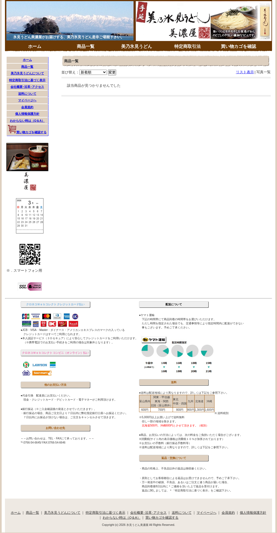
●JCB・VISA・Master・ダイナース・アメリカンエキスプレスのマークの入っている (73, 329)
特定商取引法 (187, 46)
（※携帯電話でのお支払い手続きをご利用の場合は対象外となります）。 (67, 342)
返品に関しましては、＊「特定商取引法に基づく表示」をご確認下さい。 (186, 490)
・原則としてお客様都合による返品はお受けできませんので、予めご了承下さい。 (190, 478)
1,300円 (199, 409)
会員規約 (27, 107)
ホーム (34, 46)
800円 (180, 409)
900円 (190, 409)
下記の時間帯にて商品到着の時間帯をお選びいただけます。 (177, 319)
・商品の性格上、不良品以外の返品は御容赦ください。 (173, 468)
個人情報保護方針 (27, 113)
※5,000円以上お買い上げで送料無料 (161, 417)
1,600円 (209, 409)
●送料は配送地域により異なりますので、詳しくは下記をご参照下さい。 (184, 392)
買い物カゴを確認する (27, 129)
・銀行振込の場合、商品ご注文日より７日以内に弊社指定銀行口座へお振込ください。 (74, 413)
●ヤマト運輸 (146, 315)
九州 (190, 401)
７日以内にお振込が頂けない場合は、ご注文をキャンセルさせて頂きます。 (69, 417)
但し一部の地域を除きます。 (158, 421)
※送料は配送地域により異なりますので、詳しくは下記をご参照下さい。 (184, 447)
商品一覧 (85, 46)
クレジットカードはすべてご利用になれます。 (51, 334)
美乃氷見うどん (136, 46)
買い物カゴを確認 (238, 46)
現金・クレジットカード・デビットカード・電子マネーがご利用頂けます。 (69, 399)
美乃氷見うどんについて (27, 73)
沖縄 (209, 401)
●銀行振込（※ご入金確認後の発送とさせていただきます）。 (59, 408)
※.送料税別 (221, 413)
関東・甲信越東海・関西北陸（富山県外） (162, 401)
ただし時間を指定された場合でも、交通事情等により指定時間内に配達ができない (191, 323)
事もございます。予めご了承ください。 (165, 327)
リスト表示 (245, 72)
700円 (161, 409)
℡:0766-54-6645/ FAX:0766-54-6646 (43, 442)
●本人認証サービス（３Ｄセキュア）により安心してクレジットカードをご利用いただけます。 (79, 338)
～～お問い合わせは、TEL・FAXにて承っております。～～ (57, 438)
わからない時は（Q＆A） (27, 120)
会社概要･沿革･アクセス (27, 86)
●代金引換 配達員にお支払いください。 (46, 395)
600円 (145, 409)
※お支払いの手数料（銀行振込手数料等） (165, 443)
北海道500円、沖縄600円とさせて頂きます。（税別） (174, 425)
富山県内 (144, 401)
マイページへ (27, 100)
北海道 (199, 401)
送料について (27, 93)
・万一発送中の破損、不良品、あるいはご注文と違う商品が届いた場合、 (184, 482)
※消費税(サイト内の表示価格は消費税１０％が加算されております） (182, 438)
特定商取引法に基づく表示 (27, 80)
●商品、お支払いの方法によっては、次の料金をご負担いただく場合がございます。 (191, 434)
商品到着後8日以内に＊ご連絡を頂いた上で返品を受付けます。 (180, 486)
